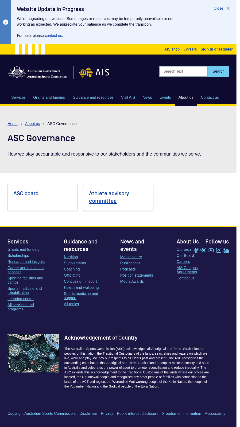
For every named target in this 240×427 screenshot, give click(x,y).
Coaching (72, 269)
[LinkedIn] (226, 250)
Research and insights (26, 262)
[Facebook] (196, 250)
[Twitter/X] (203, 250)
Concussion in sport (80, 281)
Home (13, 124)
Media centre (131, 257)
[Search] (218, 71)
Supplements (75, 263)
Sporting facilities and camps (25, 280)
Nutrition (71, 257)
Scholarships (18, 256)
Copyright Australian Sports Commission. (42, 413)
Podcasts (128, 269)
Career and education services (26, 270)
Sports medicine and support (81, 296)
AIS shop (172, 49)
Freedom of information (181, 413)
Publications (130, 263)
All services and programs (21, 307)
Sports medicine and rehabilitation (25, 290)
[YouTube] (211, 250)
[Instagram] (218, 250)
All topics (71, 304)
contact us (53, 36)
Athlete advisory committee (109, 197)
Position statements (136, 275)
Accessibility (215, 413)
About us (32, 124)
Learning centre (21, 299)
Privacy (107, 413)
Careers (190, 49)
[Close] (222, 8)
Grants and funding (23, 249)
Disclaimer (88, 413)
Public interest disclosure (138, 413)
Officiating (72, 275)
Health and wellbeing (81, 288)
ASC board (26, 193)
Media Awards (132, 281)
